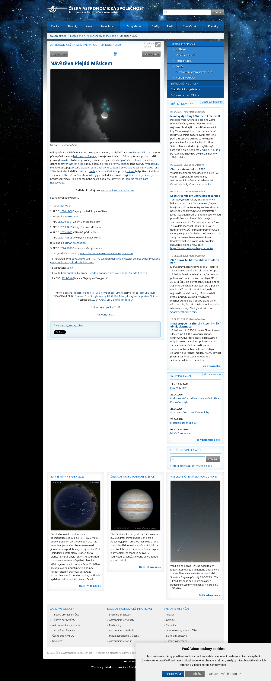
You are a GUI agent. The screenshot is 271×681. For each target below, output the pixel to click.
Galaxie (170, 620)
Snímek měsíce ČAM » (185, 83)
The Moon (66, 206)
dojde (92, 171)
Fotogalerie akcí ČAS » (185, 95)
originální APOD (111, 307)
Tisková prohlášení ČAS (65, 614)
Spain (69, 267)
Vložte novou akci (213, 374)
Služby (156, 26)
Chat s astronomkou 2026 (187, 169)
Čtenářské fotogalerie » (185, 89)
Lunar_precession (75, 243)
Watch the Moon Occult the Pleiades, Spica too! (106, 253)
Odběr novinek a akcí (185, 450)
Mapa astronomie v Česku (124, 635)
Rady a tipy (115, 625)
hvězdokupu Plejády (85, 156)
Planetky (171, 625)
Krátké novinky (181, 104)
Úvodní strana (58, 35)
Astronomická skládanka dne (117, 190)
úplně (123, 160)
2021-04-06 (68, 278)
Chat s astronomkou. (201, 184)
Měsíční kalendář (186, 55)
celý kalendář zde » (209, 439)
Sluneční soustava (176, 635)
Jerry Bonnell (107, 292)
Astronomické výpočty (121, 620)
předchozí (60, 54)
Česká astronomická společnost (74, 652)
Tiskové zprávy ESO (63, 630)
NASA (102, 299)
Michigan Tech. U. (124, 299)
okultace (66, 160)
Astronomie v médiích (121, 630)
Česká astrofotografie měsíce (132, 476)
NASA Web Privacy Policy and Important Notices (132, 296)
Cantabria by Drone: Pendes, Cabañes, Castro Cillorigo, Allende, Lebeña (106, 273)
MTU (94, 292)
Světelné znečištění (120, 614)
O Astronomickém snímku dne (194, 72)
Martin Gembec (197, 112)
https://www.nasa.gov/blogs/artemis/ (191, 248)
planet (137, 160)
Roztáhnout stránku (149, 44)
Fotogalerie (134, 26)
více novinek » (212, 366)
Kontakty (213, 26)
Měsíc (72, 325)
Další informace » (90, 585)
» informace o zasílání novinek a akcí (191, 465)
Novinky (73, 26)
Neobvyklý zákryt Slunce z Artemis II (195, 116)
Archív (179, 66)
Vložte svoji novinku (212, 101)
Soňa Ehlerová (196, 164)
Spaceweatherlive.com (183, 312)
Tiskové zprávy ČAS (63, 620)
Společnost (189, 26)
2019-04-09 (66, 227)
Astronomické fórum (120, 641)
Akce (89, 26)
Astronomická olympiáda (66, 625)
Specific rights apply (95, 296)
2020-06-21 (66, 221)
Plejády (64, 325)
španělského (61, 175)
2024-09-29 (66, 248)
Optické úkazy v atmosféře (181, 630)
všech (130, 160)
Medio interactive (116, 667)
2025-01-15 (66, 232)
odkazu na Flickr (211, 150)
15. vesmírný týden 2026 (67, 476)
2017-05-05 (66, 237)
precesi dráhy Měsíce (114, 163)
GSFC (109, 299)
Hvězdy (170, 614)
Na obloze (107, 26)
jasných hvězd (77, 163)
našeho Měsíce (138, 152)
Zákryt (79, 325)
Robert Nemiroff (82, 292)
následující (150, 54)
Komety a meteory (176, 641)
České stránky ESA (63, 635)
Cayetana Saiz (69, 145)
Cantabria (82, 175)
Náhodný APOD (105, 314)
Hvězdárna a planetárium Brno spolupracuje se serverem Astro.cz (132, 652)
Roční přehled (184, 60)
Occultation (71, 216)
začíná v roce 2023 (107, 167)
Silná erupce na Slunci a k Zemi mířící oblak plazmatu (195, 325)
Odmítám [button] (195, 674)
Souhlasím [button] (173, 674)
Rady (170, 26)
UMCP (119, 292)
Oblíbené (181, 49)
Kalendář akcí (180, 376)
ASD (93, 299)
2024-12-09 (66, 211)
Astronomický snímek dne (101, 35)
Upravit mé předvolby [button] (225, 674)
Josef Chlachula (147, 292)
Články (55, 26)
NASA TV (57, 641)
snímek (130, 171)
